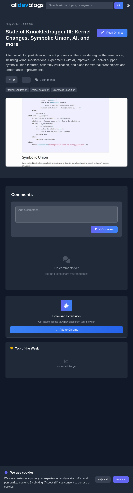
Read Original (112, 32)
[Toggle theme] (128, 5)
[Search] (118, 5)
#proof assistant (40, 90)
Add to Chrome (66, 329)
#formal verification (17, 90)
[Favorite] (26, 80)
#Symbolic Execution (64, 90)
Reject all (103, 479)
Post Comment (104, 229)
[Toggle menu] (6, 5)
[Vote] (11, 79)
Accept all (121, 479)
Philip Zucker (13, 24)
